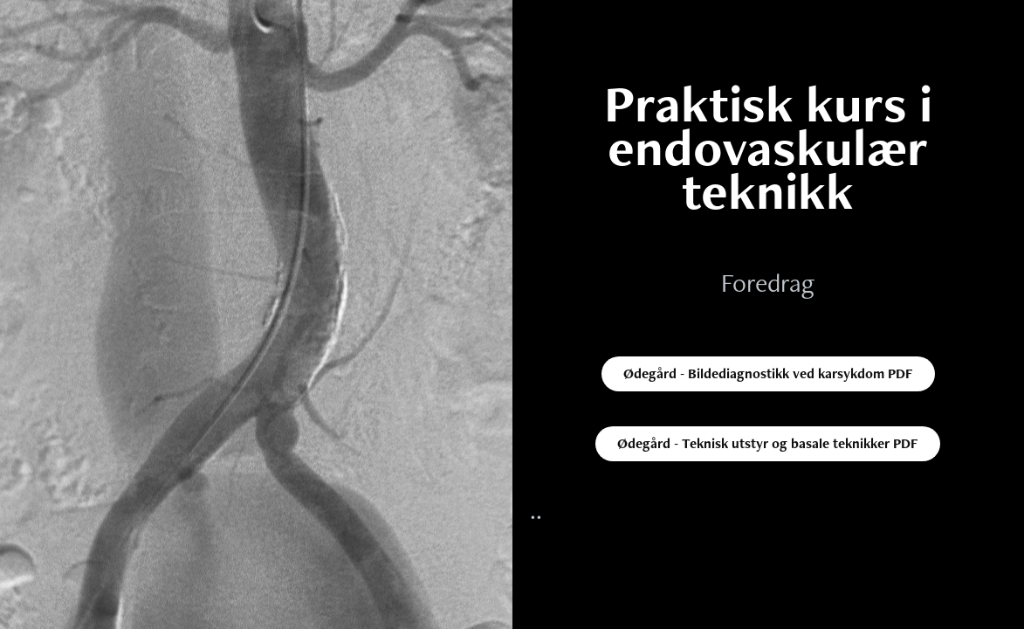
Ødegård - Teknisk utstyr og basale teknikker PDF (767, 443)
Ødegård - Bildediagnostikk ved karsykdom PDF (768, 373)
